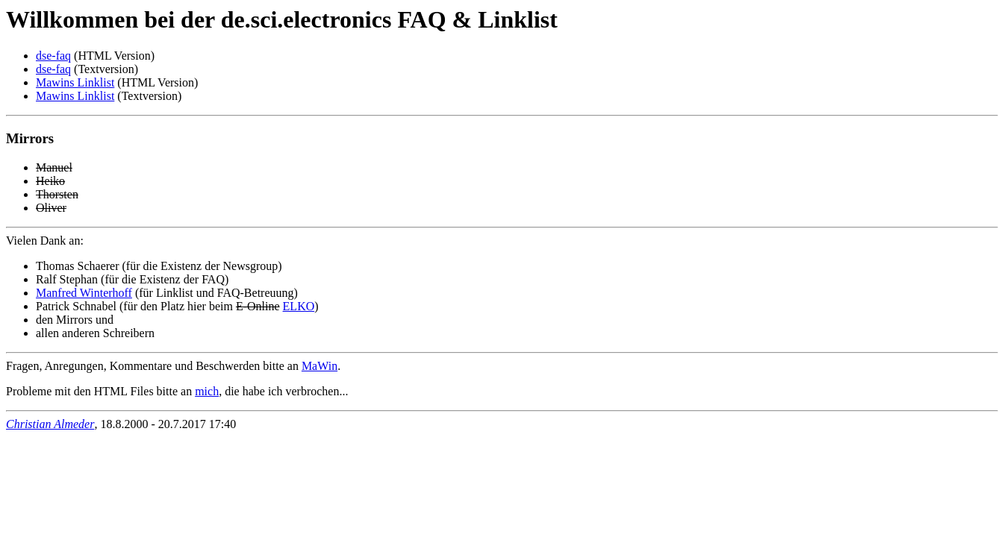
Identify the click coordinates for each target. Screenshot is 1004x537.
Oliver (51, 207)
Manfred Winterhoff (84, 292)
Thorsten (57, 194)
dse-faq (53, 55)
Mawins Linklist (75, 82)
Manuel (54, 167)
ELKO (299, 306)
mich (207, 391)
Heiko (50, 181)
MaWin (319, 365)
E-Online (258, 306)
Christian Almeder (50, 424)
